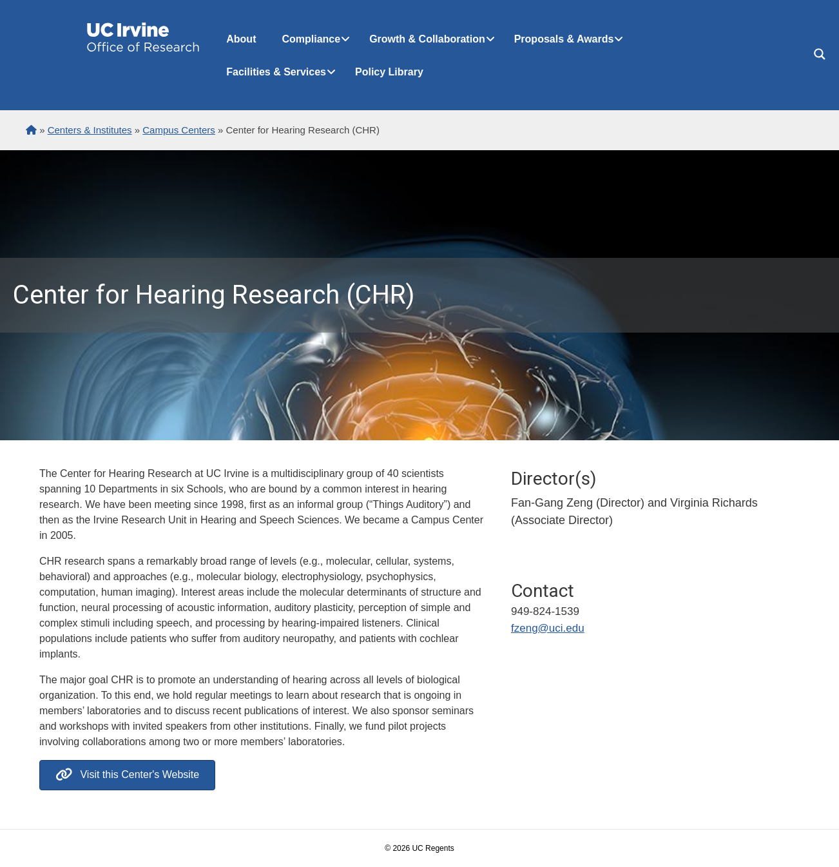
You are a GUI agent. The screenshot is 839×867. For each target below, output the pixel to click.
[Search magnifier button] (819, 54)
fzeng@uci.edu (547, 628)
